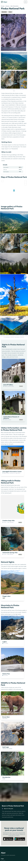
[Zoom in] (25, 181)
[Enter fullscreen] (2, 181)
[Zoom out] (25, 183)
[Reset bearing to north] (25, 184)
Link (20, 167)
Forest (10, 11)
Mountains (4, 11)
